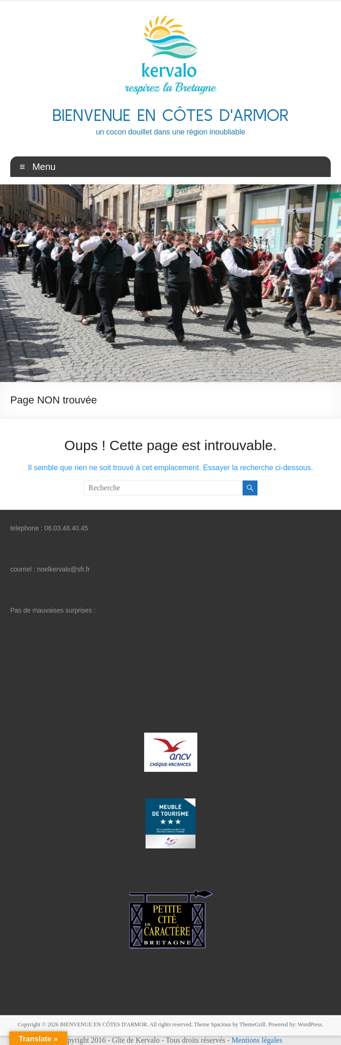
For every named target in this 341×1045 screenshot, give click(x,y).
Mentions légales (256, 1040)
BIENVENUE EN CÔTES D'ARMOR (170, 114)
